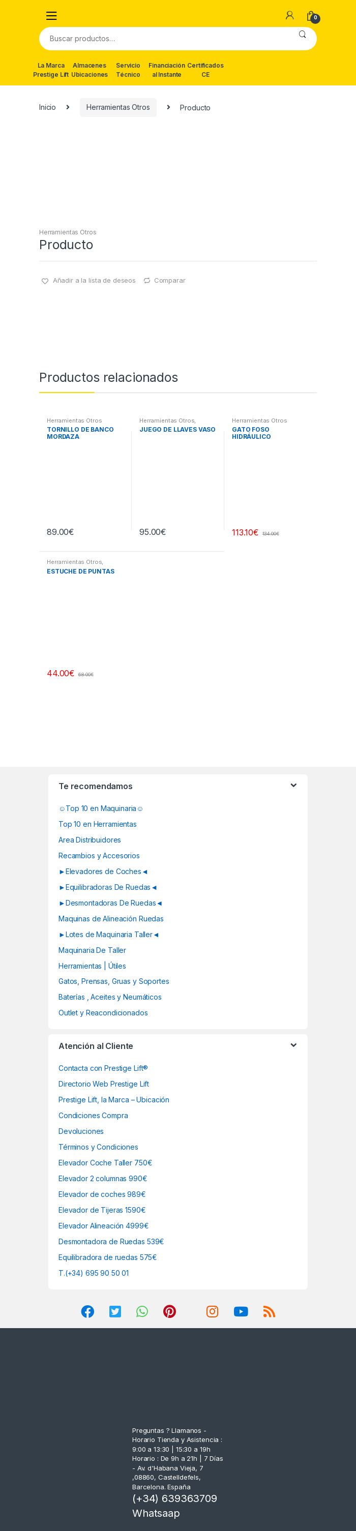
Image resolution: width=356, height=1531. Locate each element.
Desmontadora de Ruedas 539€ (111, 1241)
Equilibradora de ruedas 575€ (107, 1257)
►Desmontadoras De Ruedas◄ (110, 902)
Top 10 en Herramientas (97, 824)
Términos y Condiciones (98, 1147)
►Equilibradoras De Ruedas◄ (108, 887)
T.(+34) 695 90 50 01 (93, 1273)
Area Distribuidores (89, 839)
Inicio (47, 107)
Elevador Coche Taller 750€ (105, 1162)
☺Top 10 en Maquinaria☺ (101, 808)
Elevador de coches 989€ (102, 1194)
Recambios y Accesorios (99, 855)
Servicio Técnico (128, 70)
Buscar (302, 38)
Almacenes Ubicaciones (89, 70)
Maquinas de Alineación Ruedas (111, 918)
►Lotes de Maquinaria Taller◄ (109, 934)
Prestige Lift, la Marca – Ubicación (113, 1099)
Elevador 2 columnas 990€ (102, 1178)
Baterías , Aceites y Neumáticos (110, 997)
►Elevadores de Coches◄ (103, 871)
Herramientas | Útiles (92, 966)
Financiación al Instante (167, 70)
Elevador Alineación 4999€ (103, 1225)
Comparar (170, 280)
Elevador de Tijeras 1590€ (102, 1210)
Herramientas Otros (118, 107)
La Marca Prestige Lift (51, 70)
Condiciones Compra (93, 1115)
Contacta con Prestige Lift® (103, 1068)
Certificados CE (205, 70)
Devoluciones (81, 1131)
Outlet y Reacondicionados (103, 1012)
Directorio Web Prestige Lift (103, 1083)
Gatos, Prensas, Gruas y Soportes (113, 981)
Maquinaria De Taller (92, 950)
